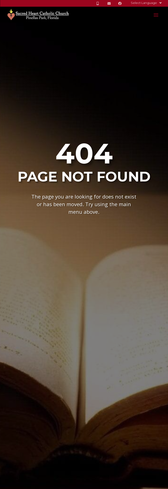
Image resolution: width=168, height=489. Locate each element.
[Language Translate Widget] (145, 3)
